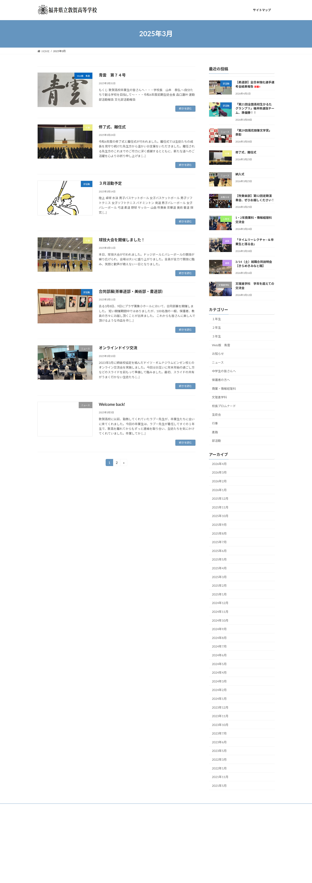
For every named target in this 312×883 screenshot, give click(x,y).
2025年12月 (220, 498)
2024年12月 (220, 603)
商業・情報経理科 (224, 388)
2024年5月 (219, 664)
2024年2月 (219, 690)
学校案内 (63, 807)
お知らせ (218, 353)
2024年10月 (220, 620)
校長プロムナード (224, 406)
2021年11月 (220, 777)
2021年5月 (219, 785)
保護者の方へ (221, 380)
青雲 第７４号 (112, 75)
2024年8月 (219, 637)
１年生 (216, 319)
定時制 (251, 807)
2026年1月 (219, 490)
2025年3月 (219, 577)
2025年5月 (219, 559)
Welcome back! (112, 404)
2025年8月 (219, 533)
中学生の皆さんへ (224, 371)
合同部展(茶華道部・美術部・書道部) (131, 291)
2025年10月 (220, 516)
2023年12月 (220, 707)
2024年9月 (219, 629)
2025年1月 (219, 594)
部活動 (216, 440)
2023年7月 (219, 733)
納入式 (239, 174)
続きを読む (185, 108)
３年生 (216, 336)
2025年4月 (219, 568)
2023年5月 (219, 751)
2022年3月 (219, 759)
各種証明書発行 (229, 807)
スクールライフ (104, 807)
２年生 (216, 327)
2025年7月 (219, 542)
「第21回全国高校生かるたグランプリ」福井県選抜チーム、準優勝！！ (254, 108)
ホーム (45, 807)
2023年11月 (220, 716)
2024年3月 (219, 681)
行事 (215, 423)
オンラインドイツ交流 (118, 347)
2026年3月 (219, 472)
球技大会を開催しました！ (122, 239)
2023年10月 (220, 724)
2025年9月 (219, 524)
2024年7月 (219, 646)
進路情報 (82, 807)
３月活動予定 (110, 183)
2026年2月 (219, 481)
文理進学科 (219, 397)
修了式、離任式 (112, 126)
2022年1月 (219, 768)
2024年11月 (220, 611)
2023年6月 (219, 742)
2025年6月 (219, 550)
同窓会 (45, 810)
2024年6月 (219, 655)
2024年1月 (219, 698)
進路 (215, 432)
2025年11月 (220, 507)
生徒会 (216, 414)
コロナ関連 (205, 807)
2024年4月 (219, 672)
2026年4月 (219, 463)
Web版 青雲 (221, 345)
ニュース (218, 362)
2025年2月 (219, 585)
